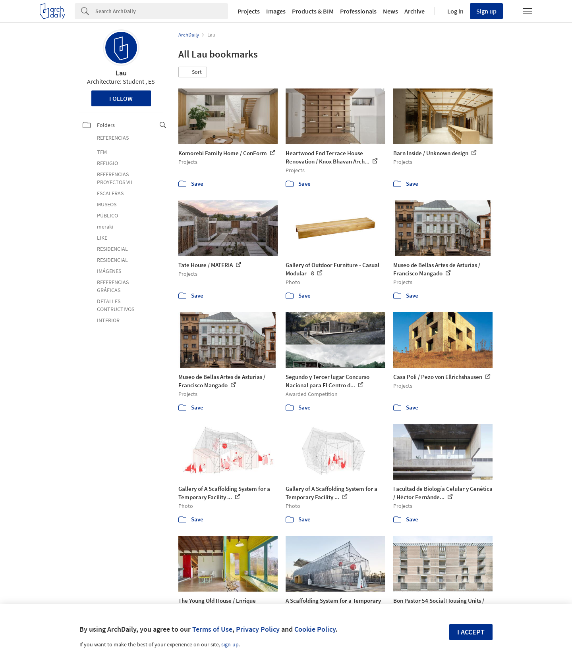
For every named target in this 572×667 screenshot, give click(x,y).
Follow (121, 98)
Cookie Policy (315, 629)
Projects (249, 11)
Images (276, 11)
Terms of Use (212, 629)
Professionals (358, 11)
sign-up (230, 644)
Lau (121, 72)
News (390, 11)
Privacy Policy (258, 629)
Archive (414, 11)
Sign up (486, 11)
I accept (471, 631)
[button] (192, 72)
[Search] (161, 11)
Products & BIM (313, 11)
